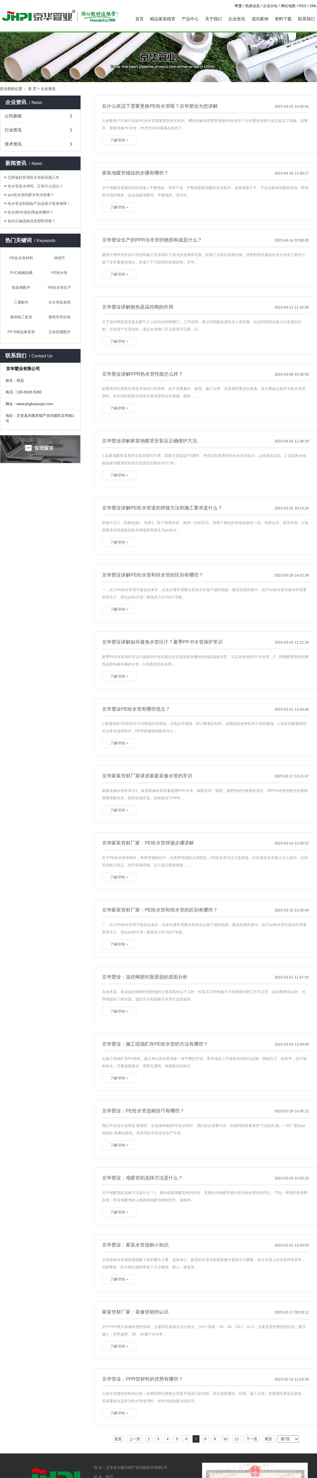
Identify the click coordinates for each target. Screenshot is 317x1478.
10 (225, 1439)
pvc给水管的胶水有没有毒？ (31, 195)
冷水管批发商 (59, 302)
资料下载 (283, 19)
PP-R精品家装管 (21, 332)
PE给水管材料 (21, 258)
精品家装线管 (162, 19)
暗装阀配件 (21, 287)
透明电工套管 (21, 317)
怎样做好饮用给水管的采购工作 (33, 177)
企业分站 (270, 6)
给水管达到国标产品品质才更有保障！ (39, 203)
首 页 (32, 89)
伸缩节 (59, 258)
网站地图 (288, 6)
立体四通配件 (59, 332)
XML (313, 6)
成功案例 (259, 19)
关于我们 (213, 19)
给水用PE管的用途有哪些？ (30, 212)
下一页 (251, 1439)
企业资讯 (236, 19)
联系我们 (306, 19)
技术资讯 (13, 144)
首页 (139, 19)
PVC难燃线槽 (21, 273)
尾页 (268, 1439)
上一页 (134, 1439)
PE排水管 (59, 273)
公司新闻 (13, 116)
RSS (302, 6)
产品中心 (190, 19)
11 (237, 1439)
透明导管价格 (59, 317)
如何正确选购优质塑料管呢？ (32, 221)
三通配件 (21, 302)
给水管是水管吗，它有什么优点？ (35, 186)
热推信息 (252, 6)
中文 (238, 6)
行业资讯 (13, 130)
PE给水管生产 (59, 287)
